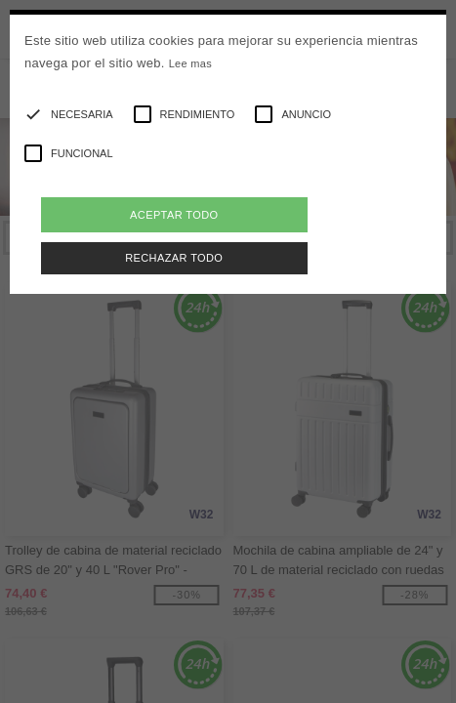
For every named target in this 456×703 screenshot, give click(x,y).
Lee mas (190, 63)
